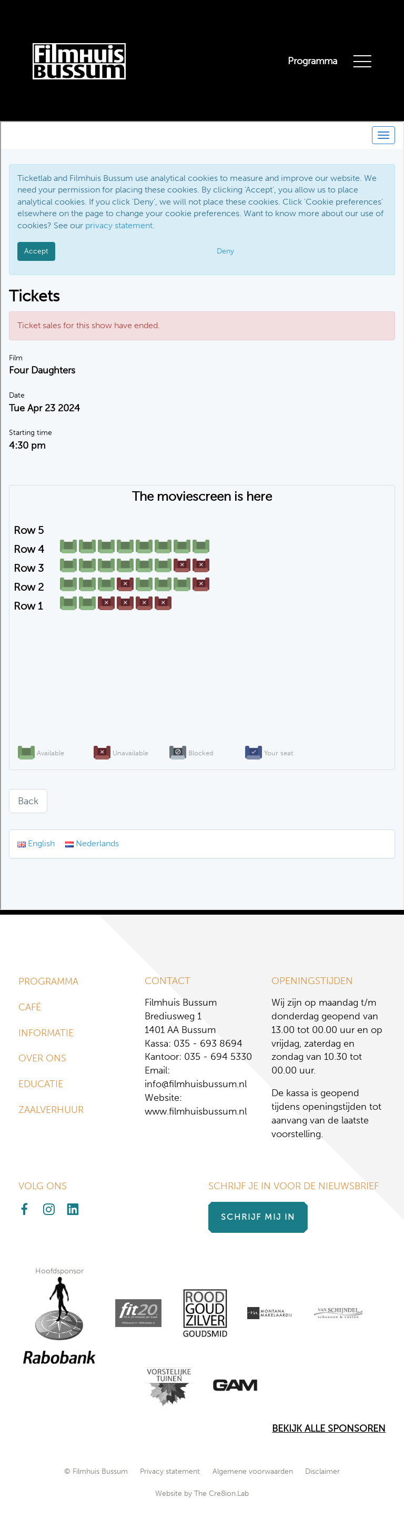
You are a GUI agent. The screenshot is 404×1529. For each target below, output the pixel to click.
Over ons (42, 1058)
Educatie (40, 1084)
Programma (312, 61)
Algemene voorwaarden (253, 1471)
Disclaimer (322, 1471)
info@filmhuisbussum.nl (196, 1084)
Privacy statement (170, 1471)
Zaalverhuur (51, 1110)
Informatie (46, 1033)
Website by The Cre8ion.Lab (202, 1493)
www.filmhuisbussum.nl (196, 1111)
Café (29, 1007)
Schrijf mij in (258, 1217)
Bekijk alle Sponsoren (329, 1428)
